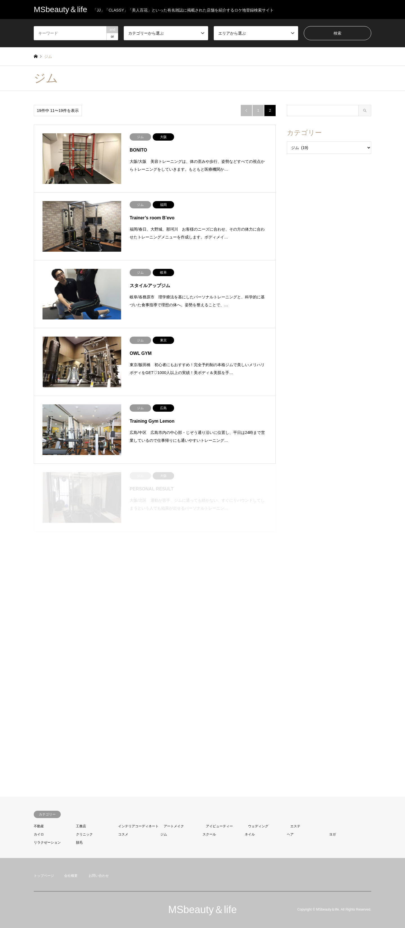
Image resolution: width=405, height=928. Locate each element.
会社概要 (71, 876)
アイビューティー (219, 826)
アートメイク (174, 826)
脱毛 (79, 842)
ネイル (250, 834)
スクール (209, 834)
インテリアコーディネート (138, 826)
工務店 (81, 826)
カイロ (39, 834)
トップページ (44, 876)
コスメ (123, 834)
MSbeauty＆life (202, 909)
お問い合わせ (99, 876)
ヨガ (332, 834)
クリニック (84, 834)
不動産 (39, 826)
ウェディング (258, 826)
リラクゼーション (47, 842)
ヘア (290, 834)
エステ (295, 826)
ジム (163, 834)
